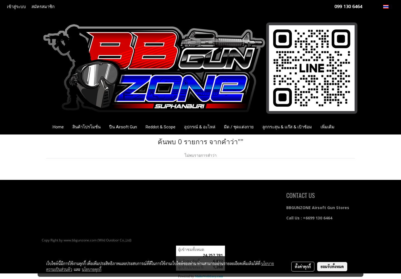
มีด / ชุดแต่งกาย (239, 126)
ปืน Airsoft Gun (123, 126)
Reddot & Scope (160, 126)
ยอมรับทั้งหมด (332, 266)
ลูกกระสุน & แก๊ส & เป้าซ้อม (287, 126)
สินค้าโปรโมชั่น (86, 126)
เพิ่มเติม (327, 126)
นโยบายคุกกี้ (91, 269)
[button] (347, 127)
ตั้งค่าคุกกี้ (303, 266)
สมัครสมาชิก (43, 6)
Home (58, 126)
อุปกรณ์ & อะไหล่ (199, 126)
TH (389, 6)
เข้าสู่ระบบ (16, 6)
